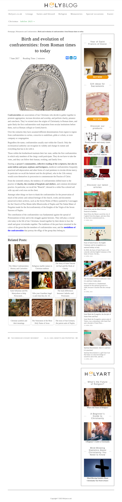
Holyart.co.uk (15, 14)
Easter (110, 14)
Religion (63, 14)
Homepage (11, 31)
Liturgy (29, 14)
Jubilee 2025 (27, 21)
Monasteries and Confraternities (26, 31)
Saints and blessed (46, 14)
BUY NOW (97, 77)
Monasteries (77, 14)
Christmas (13, 21)
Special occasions (95, 14)
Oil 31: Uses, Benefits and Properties (59, 338)
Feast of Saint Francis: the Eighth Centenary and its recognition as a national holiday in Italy (95, 245)
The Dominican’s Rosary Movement (25, 338)
